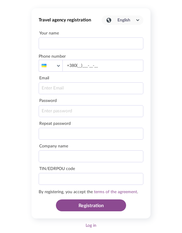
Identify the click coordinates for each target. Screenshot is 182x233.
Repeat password (55, 124)
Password (48, 101)
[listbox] (50, 66)
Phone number (52, 56)
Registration (91, 205)
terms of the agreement (115, 192)
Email (44, 78)
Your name (49, 33)
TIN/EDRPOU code (57, 169)
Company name (53, 146)
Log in (91, 225)
